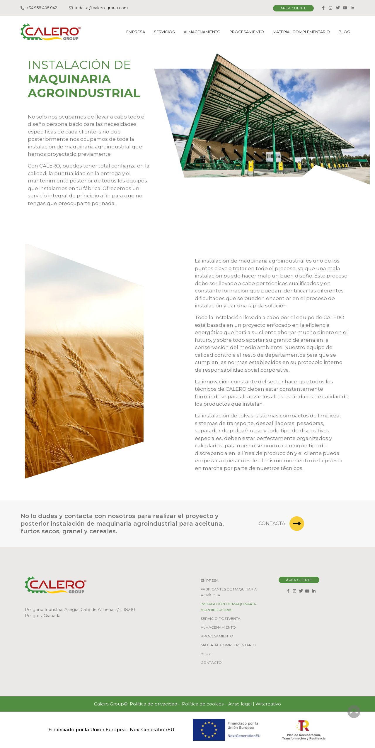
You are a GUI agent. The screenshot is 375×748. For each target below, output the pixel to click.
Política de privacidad (153, 704)
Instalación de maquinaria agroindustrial (228, 607)
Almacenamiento (202, 31)
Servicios (164, 31)
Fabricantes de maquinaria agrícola (229, 592)
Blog (344, 31)
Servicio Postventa (221, 618)
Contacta (272, 523)
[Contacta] (296, 523)
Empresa (135, 31)
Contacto (211, 662)
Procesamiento (246, 31)
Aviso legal (240, 704)
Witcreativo (268, 704)
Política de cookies (203, 704)
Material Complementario (301, 31)
